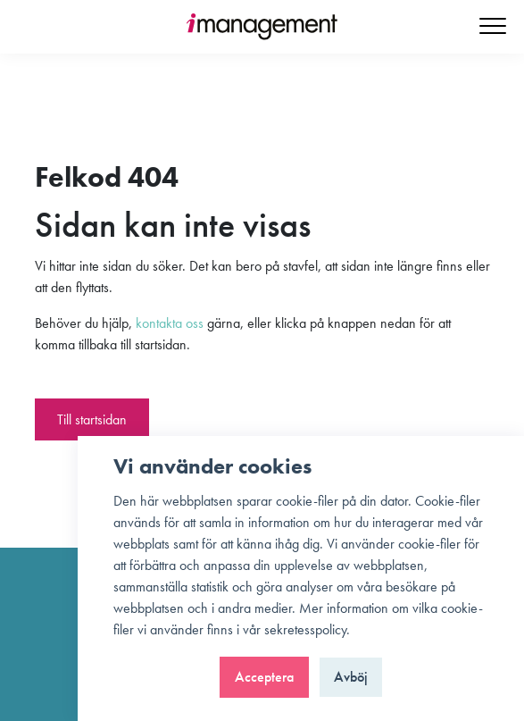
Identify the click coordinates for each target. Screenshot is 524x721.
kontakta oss (170, 323)
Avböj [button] (351, 676)
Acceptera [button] (264, 676)
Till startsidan (92, 419)
